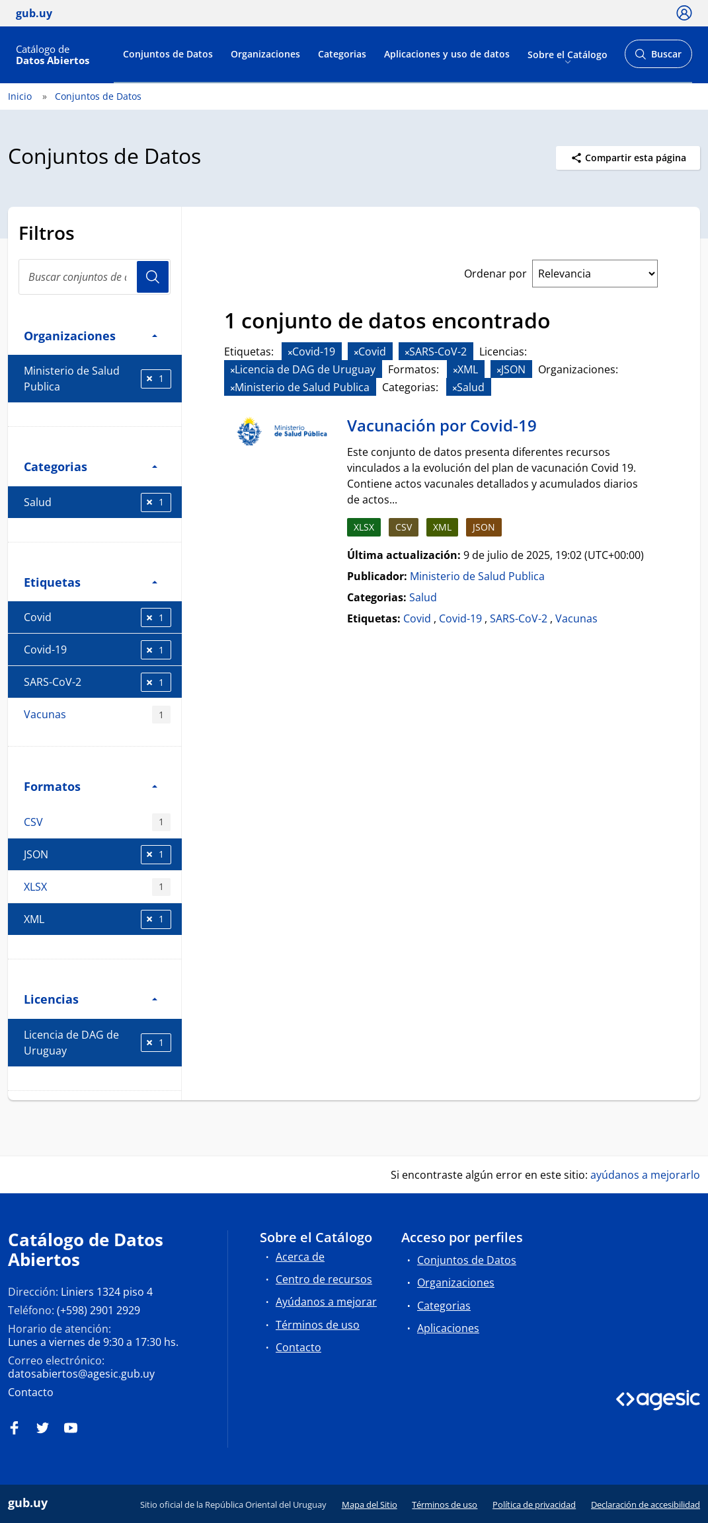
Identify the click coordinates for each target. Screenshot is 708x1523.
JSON (97, 854)
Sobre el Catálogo (568, 54)
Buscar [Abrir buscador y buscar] (658, 58)
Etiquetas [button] (90, 582)
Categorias (342, 54)
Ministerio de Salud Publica (97, 378)
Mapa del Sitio (369, 1504)
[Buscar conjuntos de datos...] (94, 277)
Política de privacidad (534, 1504)
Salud (97, 502)
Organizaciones (265, 54)
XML (97, 919)
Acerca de (300, 1256)
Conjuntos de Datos (168, 54)
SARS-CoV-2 (97, 682)
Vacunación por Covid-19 (442, 425)
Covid (97, 617)
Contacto (31, 1392)
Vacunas (97, 715)
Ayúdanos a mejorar (326, 1301)
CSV (97, 822)
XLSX (97, 887)
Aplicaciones (448, 1328)
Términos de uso (318, 1325)
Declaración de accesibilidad (645, 1504)
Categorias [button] (90, 466)
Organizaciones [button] (90, 335)
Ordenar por (495, 273)
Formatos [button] (90, 786)
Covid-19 (97, 649)
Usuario (153, 277)
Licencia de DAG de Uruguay (97, 1042)
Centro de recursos (324, 1279)
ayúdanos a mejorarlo (645, 1175)
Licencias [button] (90, 998)
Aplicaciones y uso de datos (447, 54)
